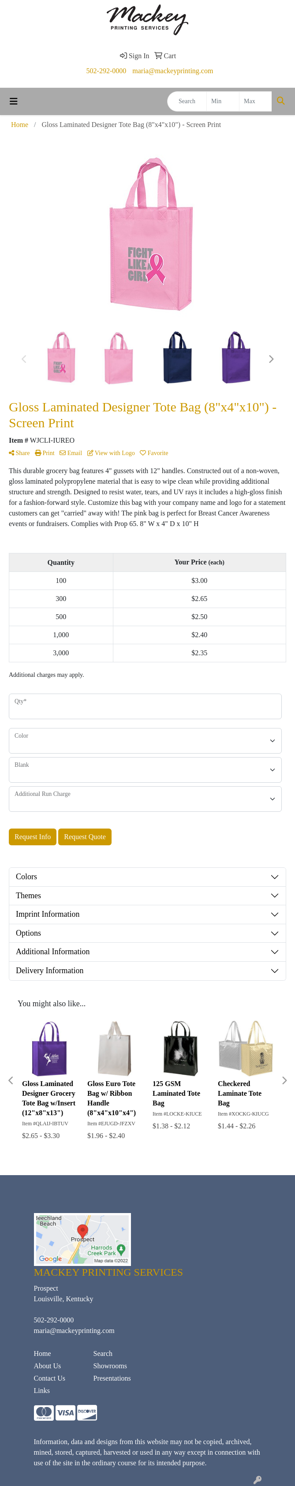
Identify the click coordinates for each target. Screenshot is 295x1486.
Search (103, 1353)
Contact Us (50, 1378)
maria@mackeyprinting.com (172, 71)
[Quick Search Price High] (255, 101)
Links (42, 1390)
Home (42, 1353)
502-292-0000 (106, 71)
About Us (47, 1366)
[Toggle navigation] (13, 101)
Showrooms (110, 1366)
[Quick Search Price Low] (222, 101)
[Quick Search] (187, 101)
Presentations (112, 1378)
